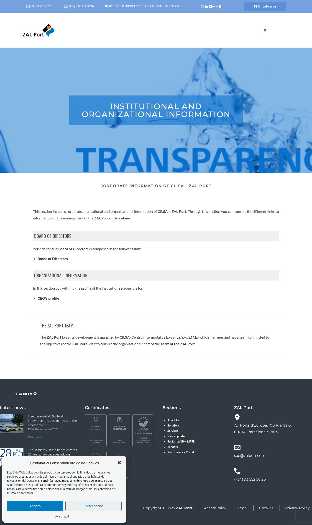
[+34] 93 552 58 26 (38, 6)
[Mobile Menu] (265, 30)
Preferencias (93, 506)
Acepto (35, 506)
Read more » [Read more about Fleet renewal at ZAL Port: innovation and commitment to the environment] (35, 437)
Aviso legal (62, 516)
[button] (119, 463)
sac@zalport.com (79, 6)
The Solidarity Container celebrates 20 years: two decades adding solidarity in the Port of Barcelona (52, 454)
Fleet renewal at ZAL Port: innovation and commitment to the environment (52, 420)
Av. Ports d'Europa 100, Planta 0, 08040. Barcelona (142, 6)
